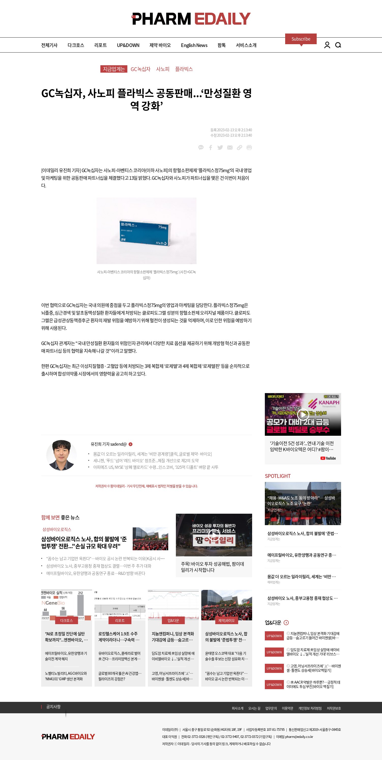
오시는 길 (254, 708)
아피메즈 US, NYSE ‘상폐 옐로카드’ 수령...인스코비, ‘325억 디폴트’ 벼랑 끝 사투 (156, 467)
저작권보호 (334, 708)
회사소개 (237, 708)
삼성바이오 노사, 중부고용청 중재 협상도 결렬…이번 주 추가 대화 (98, 566)
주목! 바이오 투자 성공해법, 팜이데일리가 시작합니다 (212, 566)
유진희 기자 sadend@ (109, 444)
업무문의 (271, 708)
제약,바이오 (226, 620)
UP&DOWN (128, 45)
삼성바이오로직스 (56, 529)
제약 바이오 (160, 45)
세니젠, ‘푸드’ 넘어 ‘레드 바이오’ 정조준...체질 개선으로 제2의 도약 (145, 460)
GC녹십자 (140, 69)
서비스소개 (246, 45)
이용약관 (287, 708)
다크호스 (76, 45)
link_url (239, 147)
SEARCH (338, 45)
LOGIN (326, 45)
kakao (201, 147)
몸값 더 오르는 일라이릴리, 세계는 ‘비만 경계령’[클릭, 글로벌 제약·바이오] (152, 454)
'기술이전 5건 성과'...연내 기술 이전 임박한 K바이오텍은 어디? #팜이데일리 (302, 449)
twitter (220, 147)
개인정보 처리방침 (310, 708)
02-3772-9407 (230, 736)
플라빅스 (184, 69)
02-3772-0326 (196, 736)
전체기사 (49, 45)
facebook (210, 147)
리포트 (100, 45)
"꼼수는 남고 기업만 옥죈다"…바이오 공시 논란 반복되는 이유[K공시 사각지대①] (111, 558)
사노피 (162, 69)
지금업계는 (114, 69)
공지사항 (53, 706)
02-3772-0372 (249, 736)
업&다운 (173, 620)
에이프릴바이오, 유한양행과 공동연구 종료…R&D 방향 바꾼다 (95, 573)
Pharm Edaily (68, 736)
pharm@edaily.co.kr (299, 736)
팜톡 (222, 45)
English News (194, 45)
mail (230, 147)
